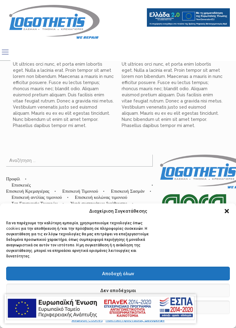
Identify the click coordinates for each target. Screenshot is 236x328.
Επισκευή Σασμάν (128, 191)
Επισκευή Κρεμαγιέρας (27, 191)
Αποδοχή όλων (118, 273)
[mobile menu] (5, 52)
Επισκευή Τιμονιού (80, 191)
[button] (227, 211)
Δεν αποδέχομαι (118, 290)
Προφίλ (13, 179)
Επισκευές (21, 185)
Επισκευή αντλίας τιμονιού (37, 197)
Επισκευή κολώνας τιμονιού (101, 197)
